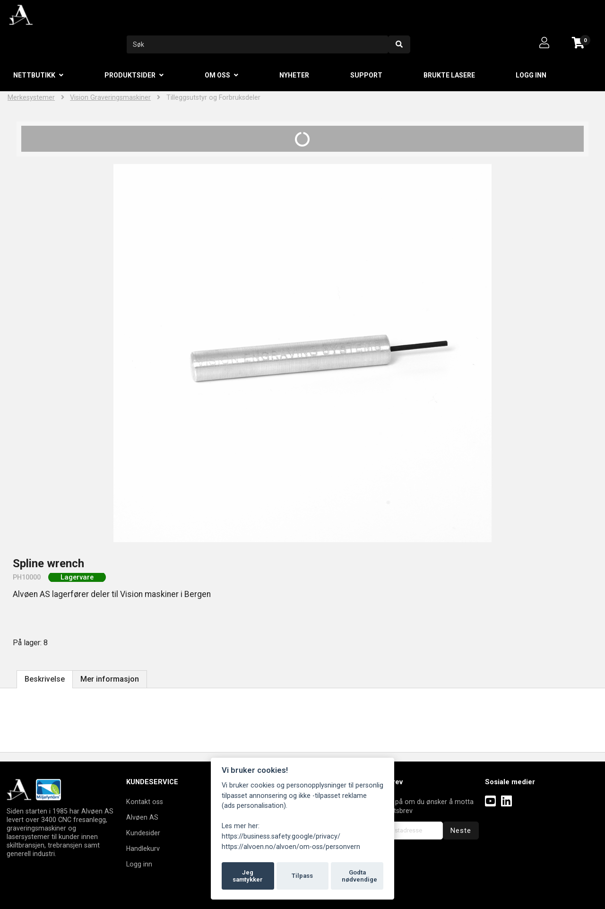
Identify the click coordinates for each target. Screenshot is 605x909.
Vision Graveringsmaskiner (110, 98)
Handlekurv (143, 848)
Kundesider (143, 833)
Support (366, 75)
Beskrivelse (45, 679)
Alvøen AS (142, 817)
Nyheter (294, 75)
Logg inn (531, 75)
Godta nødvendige (359, 876)
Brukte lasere (449, 75)
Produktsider (130, 75)
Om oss (217, 75)
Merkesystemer (31, 98)
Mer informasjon (109, 679)
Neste (460, 830)
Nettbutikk (34, 75)
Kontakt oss (144, 801)
